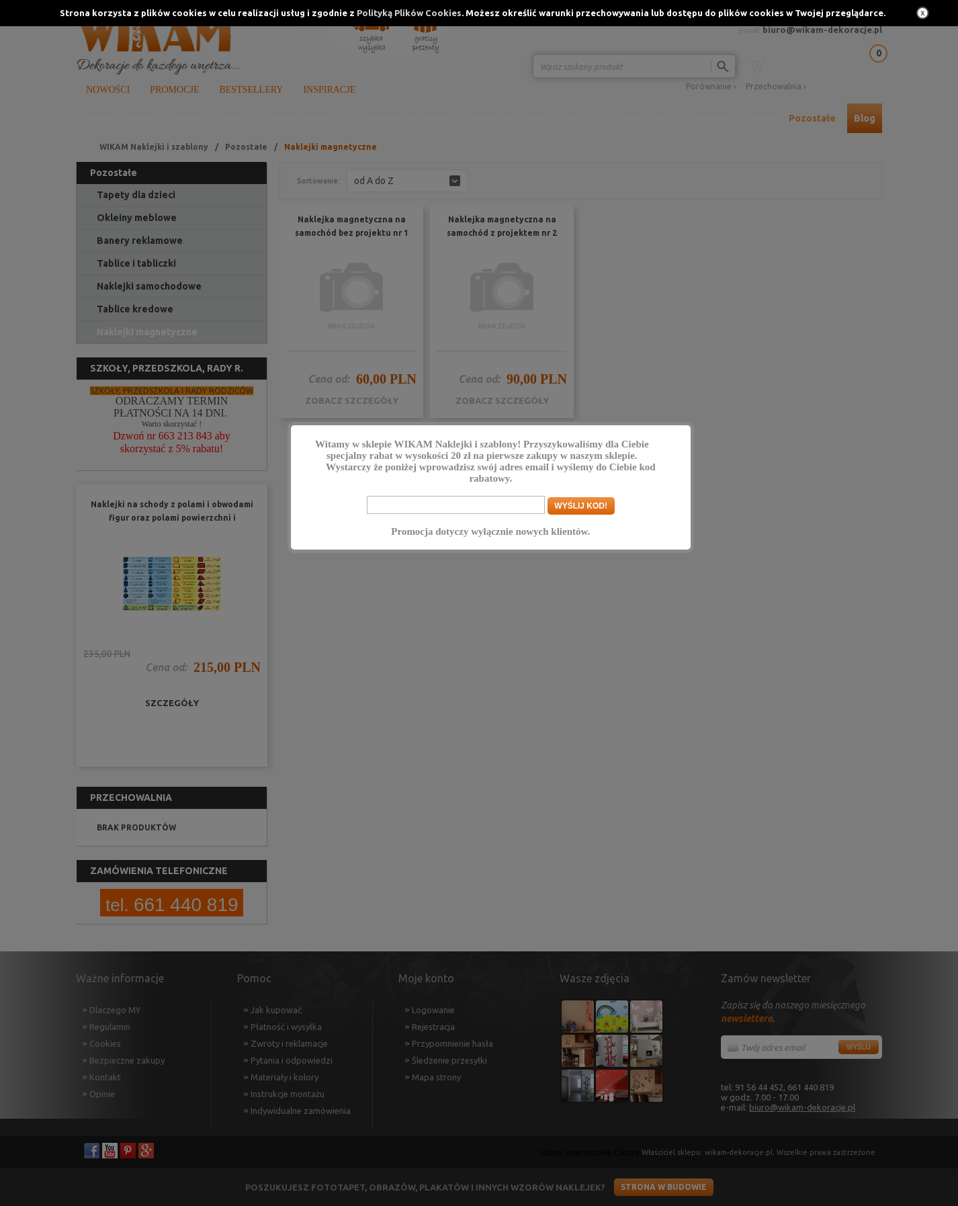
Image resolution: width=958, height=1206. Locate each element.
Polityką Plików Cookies (409, 12)
